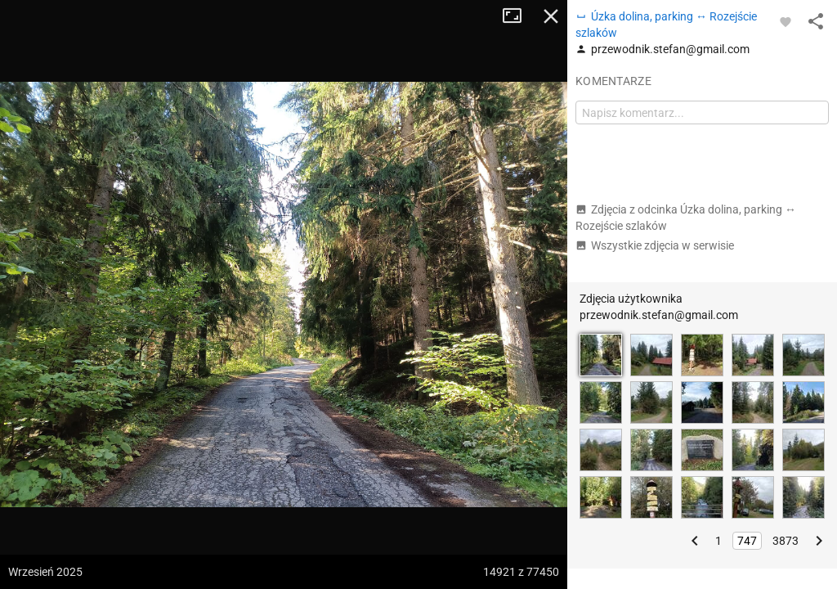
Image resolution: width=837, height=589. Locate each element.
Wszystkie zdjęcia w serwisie (654, 245)
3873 (785, 540)
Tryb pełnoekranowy (518, 16)
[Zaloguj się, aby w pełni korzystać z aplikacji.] (785, 21)
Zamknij (551, 16)
